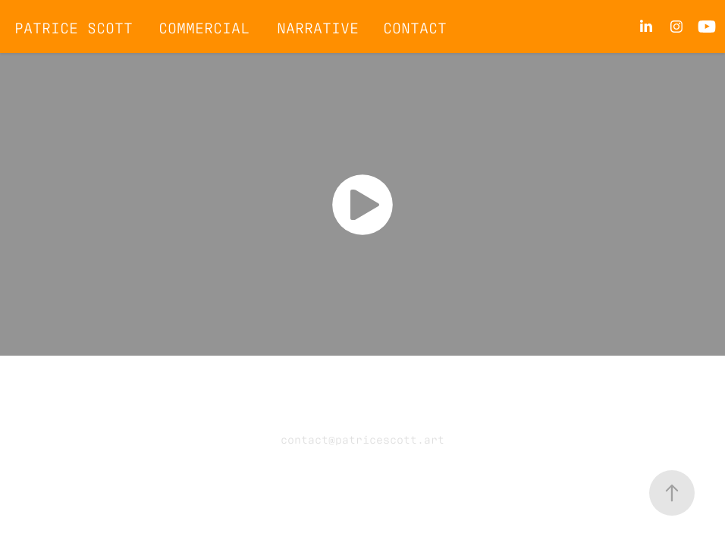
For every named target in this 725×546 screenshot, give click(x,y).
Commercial (204, 26)
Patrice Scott (73, 26)
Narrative (318, 26)
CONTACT (415, 26)
